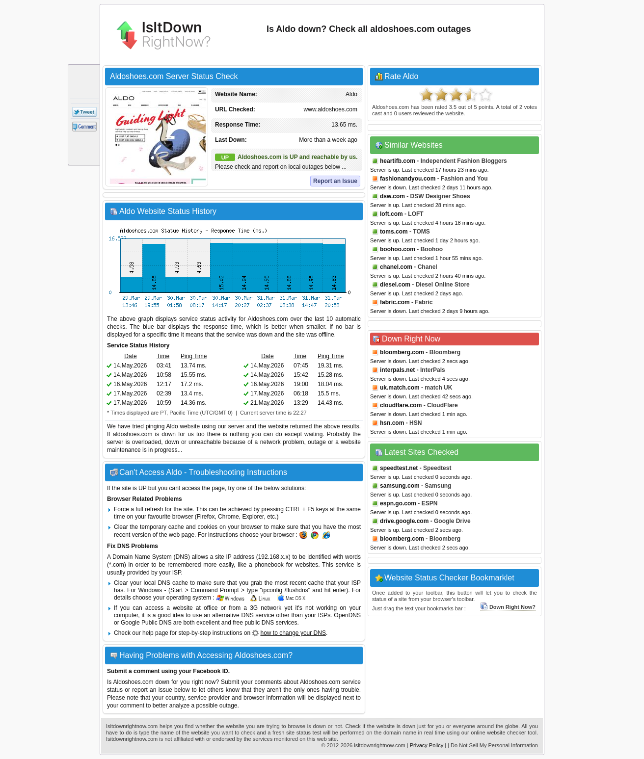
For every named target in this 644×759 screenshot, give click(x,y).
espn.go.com (398, 503)
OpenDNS (347, 615)
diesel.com (395, 284)
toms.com (394, 231)
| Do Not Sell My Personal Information (493, 745)
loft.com (391, 213)
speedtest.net (399, 468)
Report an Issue (335, 181)
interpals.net (397, 369)
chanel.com (396, 266)
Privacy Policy (426, 745)
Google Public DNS (146, 622)
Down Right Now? (508, 607)
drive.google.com (404, 521)
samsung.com (400, 485)
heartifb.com (397, 160)
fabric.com (395, 302)
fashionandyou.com (407, 178)
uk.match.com (400, 387)
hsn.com (392, 422)
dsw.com (392, 196)
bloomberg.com (402, 352)
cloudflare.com (401, 405)
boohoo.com (397, 249)
